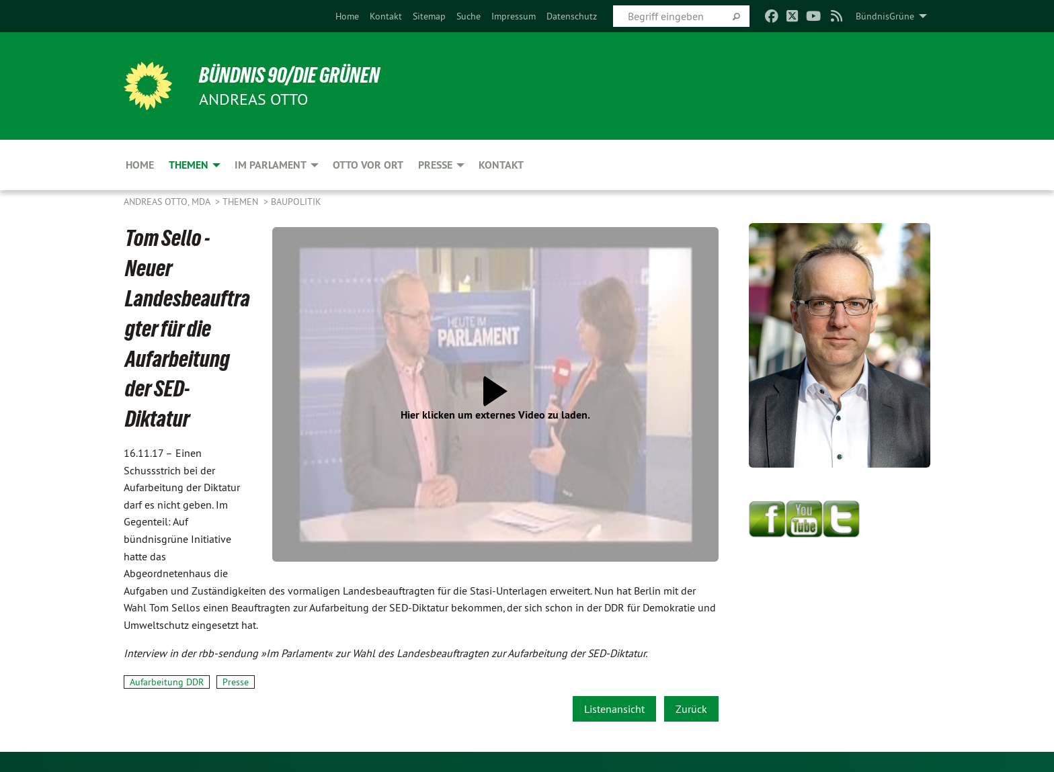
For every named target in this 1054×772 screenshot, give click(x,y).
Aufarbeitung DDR (167, 682)
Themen (241, 202)
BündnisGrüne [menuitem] (885, 16)
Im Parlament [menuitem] (271, 165)
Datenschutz (571, 16)
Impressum (513, 16)
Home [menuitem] (140, 165)
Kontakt (386, 16)
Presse (235, 682)
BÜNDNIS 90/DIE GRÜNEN (289, 75)
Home (347, 16)
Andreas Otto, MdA (168, 202)
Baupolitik (296, 202)
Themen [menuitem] (188, 165)
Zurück (691, 709)
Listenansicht (614, 709)
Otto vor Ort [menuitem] (368, 165)
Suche (468, 16)
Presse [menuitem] (435, 165)
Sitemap (429, 16)
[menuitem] (347, 16)
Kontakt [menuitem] (501, 165)
